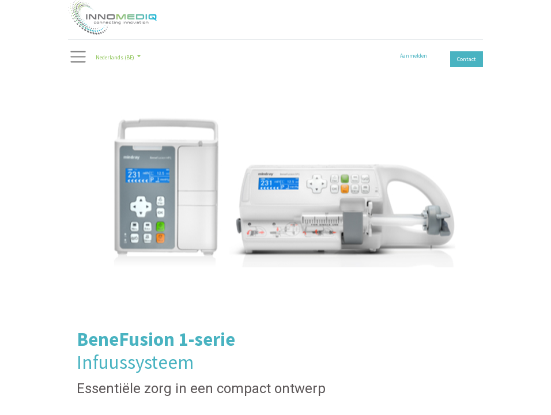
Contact (466, 59)
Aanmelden (413, 55)
